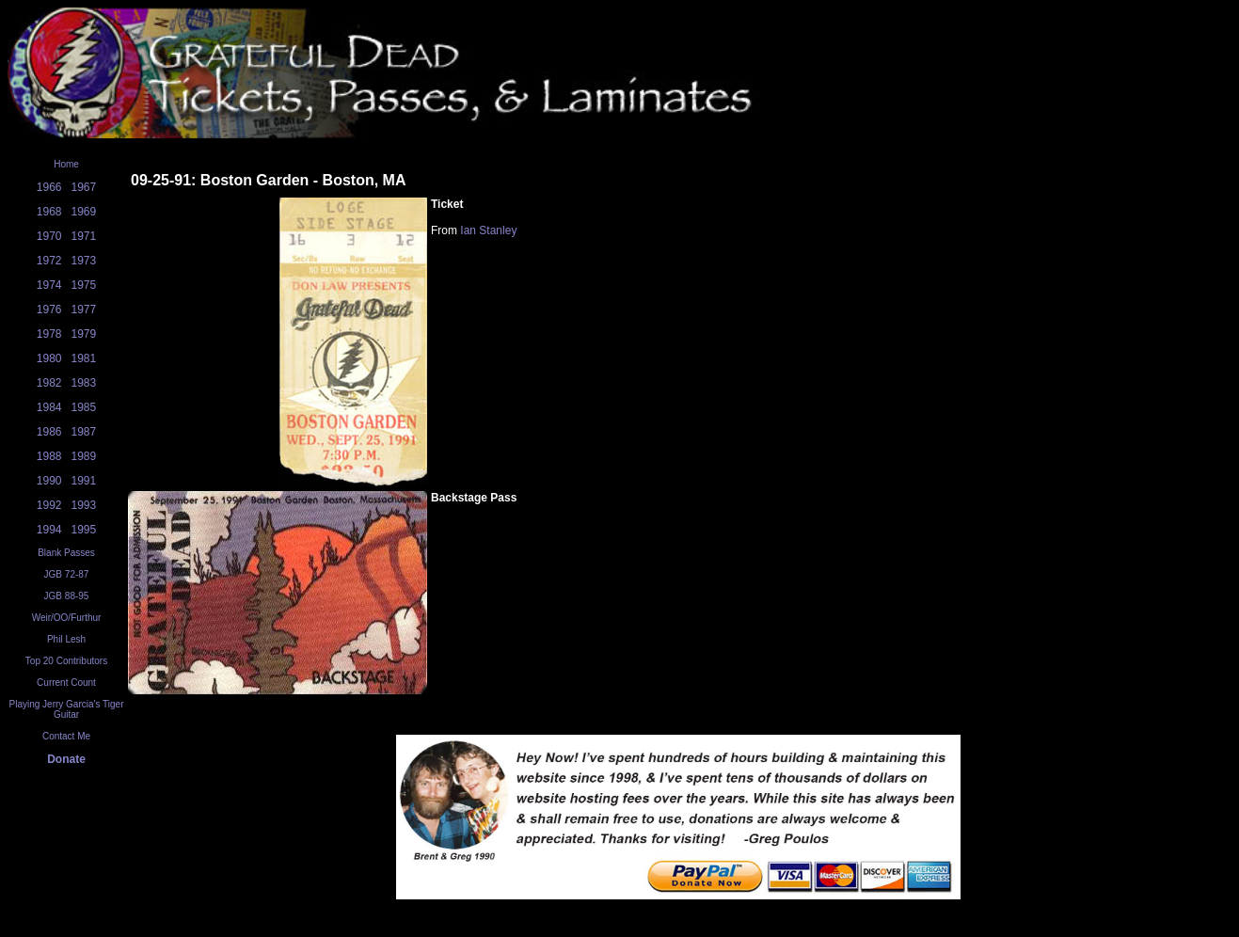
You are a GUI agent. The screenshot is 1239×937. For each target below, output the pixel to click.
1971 (84, 236)
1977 (84, 309)
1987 (84, 431)
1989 (84, 456)
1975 (84, 285)
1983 (84, 382)
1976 (49, 309)
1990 (49, 480)
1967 (84, 187)
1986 (49, 431)
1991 (84, 480)
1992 (49, 505)
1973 (84, 260)
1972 (49, 260)
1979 (84, 334)
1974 (49, 285)
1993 (84, 505)
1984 (49, 407)
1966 (49, 187)
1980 (49, 358)
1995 (84, 529)
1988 (49, 456)
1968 (49, 211)
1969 (84, 211)
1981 (84, 358)
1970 (49, 236)
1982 (49, 382)
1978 (49, 334)
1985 (84, 407)
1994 (49, 529)
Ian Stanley (488, 230)
